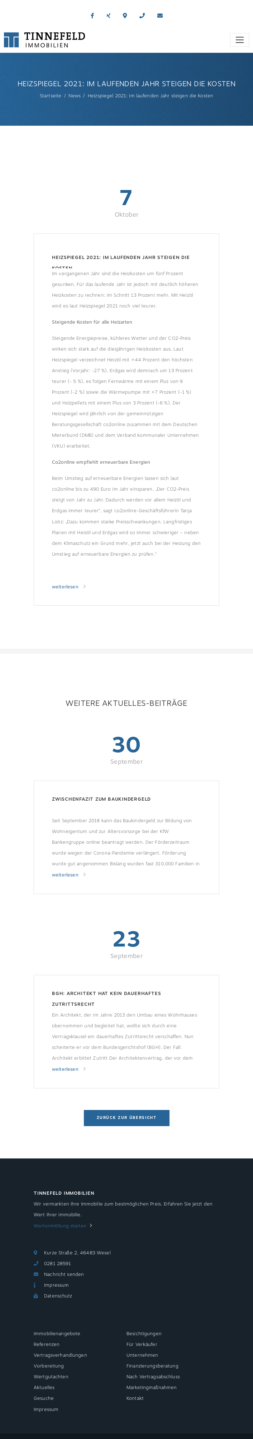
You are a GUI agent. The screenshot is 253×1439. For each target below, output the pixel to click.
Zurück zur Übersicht (127, 1118)
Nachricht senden (64, 1274)
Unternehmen (142, 1355)
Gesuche (44, 1398)
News (74, 96)
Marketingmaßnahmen (151, 1387)
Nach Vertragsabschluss (153, 1376)
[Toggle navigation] (239, 40)
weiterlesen (66, 587)
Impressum (56, 1285)
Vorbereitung (49, 1366)
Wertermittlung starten (60, 1226)
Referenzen (46, 1344)
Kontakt (135, 1398)
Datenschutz (58, 1296)
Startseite (50, 96)
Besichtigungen (144, 1333)
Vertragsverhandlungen (60, 1355)
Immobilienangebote (57, 1333)
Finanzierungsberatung (152, 1366)
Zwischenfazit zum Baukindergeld (101, 799)
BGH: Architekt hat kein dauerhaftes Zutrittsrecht (106, 999)
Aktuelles (44, 1387)
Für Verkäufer (141, 1344)
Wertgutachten (51, 1376)
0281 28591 (57, 1263)
